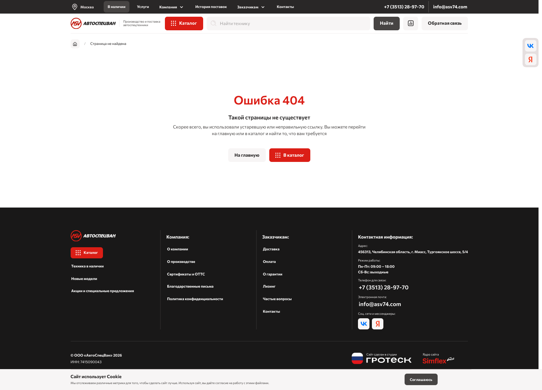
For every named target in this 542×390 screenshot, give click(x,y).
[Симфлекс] (439, 359)
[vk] (530, 45)
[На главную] (93, 23)
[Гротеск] (382, 359)
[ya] (530, 59)
